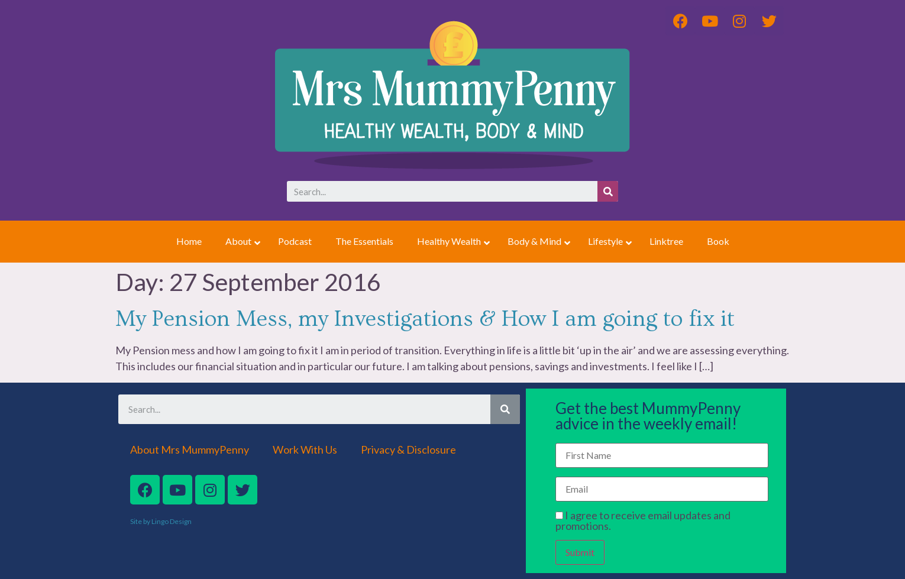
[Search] (607, 191)
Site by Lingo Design (161, 521)
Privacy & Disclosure (408, 449)
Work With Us (305, 449)
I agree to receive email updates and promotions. (643, 520)
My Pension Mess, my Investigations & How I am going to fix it (425, 319)
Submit (579, 552)
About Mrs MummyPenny (189, 449)
